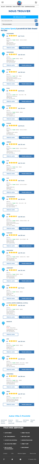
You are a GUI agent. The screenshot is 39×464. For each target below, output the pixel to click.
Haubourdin (9, 250)
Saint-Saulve (26, 420)
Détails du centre (11, 47)
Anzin (17, 420)
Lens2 (7, 285)
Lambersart (9, 268)
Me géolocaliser (19, 17)
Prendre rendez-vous (26, 47)
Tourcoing (9, 233)
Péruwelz (33, 420)
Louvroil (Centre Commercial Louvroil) (17, 303)
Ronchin (8, 123)
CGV (12, 453)
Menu (2, 1)
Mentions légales (22, 453)
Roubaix (8, 106)
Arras (8, 391)
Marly (32, 421)
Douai (7, 88)
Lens (7, 339)
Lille (7, 160)
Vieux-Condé (11, 423)
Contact (5, 453)
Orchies (8, 69)
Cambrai (8, 142)
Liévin (7, 356)
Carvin (8, 214)
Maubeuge (9, 321)
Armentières (9, 374)
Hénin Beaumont (10, 196)
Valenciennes (10, 33)
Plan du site (33, 453)
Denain (24, 421)
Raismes (3, 423)
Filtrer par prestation (7, 24)
